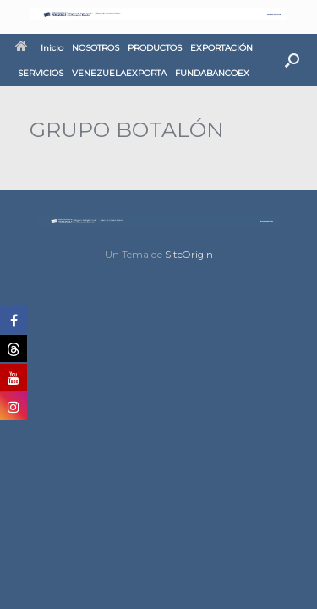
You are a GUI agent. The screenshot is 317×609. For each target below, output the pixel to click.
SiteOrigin (189, 255)
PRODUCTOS (155, 47)
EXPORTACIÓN (221, 47)
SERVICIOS (40, 73)
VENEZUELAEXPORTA (119, 73)
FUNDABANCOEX (212, 73)
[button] (292, 60)
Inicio (39, 47)
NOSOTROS (95, 47)
